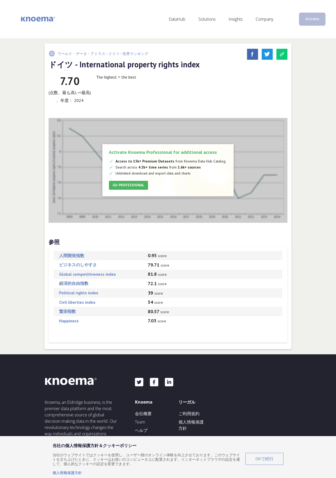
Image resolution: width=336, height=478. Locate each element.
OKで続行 (264, 458)
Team (140, 422)
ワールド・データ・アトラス (81, 53)
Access (312, 18)
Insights (236, 19)
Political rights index (78, 292)
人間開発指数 (71, 255)
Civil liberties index (77, 302)
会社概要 (143, 413)
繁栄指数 (67, 311)
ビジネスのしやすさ (78, 264)
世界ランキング (135, 53)
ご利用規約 (189, 413)
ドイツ (113, 53)
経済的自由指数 (73, 283)
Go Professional (128, 185)
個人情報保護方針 (191, 425)
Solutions (207, 19)
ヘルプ (141, 430)
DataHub (177, 19)
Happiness (69, 320)
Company (264, 19)
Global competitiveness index (87, 274)
